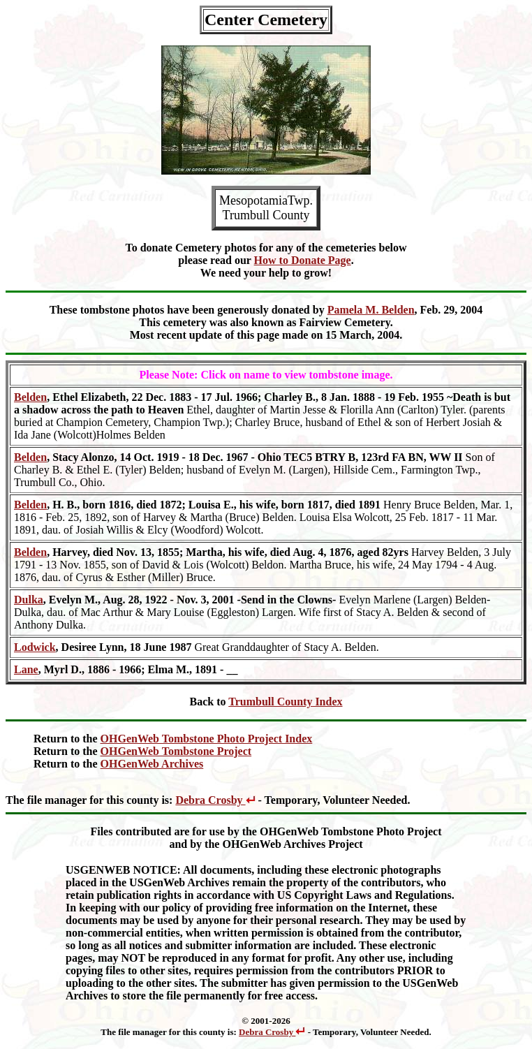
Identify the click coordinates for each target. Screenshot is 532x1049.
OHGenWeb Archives (152, 764)
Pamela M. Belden (371, 310)
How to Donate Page (302, 260)
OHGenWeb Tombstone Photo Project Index (207, 738)
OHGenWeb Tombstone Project (176, 751)
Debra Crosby (215, 800)
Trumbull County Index (285, 701)
